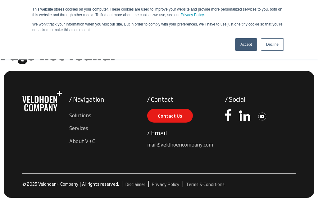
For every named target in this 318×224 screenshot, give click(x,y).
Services (78, 128)
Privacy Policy (192, 15)
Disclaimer (135, 184)
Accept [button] (246, 44)
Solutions (80, 115)
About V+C (82, 141)
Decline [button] (272, 44)
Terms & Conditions (205, 184)
